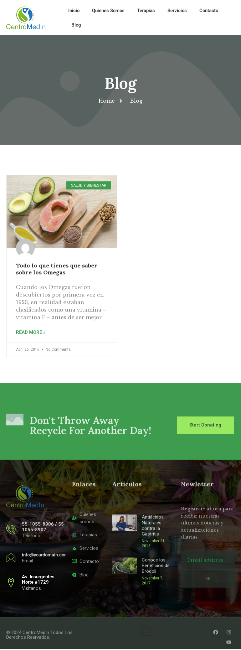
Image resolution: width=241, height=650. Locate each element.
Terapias (146, 14)
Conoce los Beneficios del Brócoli (156, 602)
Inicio (73, 14)
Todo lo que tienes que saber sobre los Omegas (56, 288)
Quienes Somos (108, 14)
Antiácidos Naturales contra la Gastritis (153, 562)
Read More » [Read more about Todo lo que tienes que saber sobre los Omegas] (30, 351)
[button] (146, 633)
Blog (76, 28)
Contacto (208, 14)
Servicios (177, 14)
